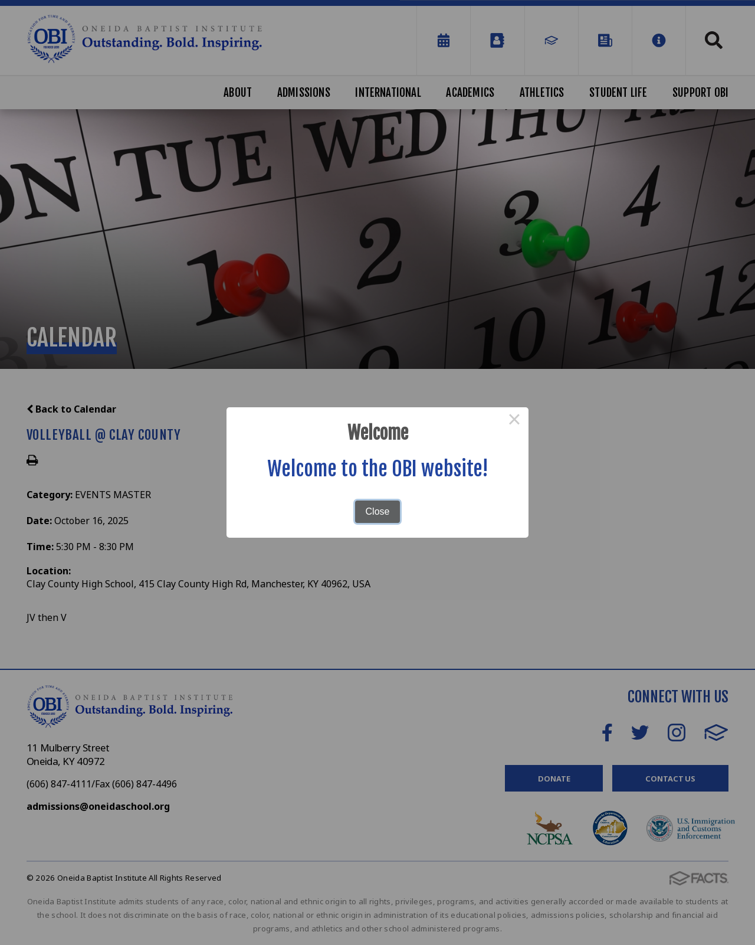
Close (378, 511)
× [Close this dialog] (514, 421)
